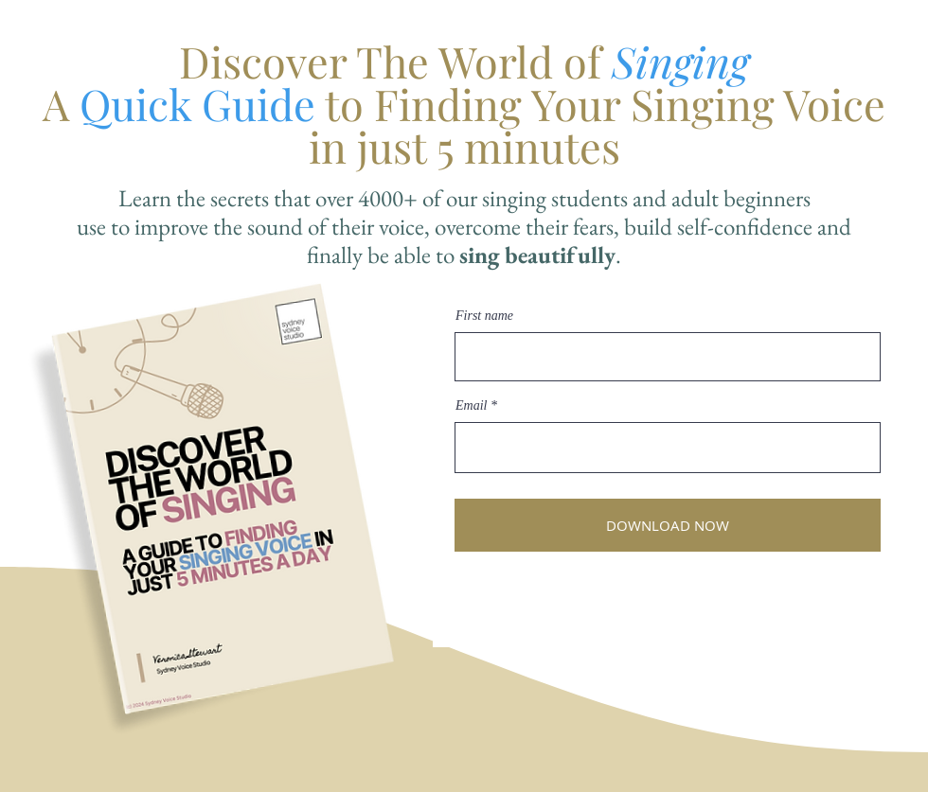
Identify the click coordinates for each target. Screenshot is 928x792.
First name (484, 316)
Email (471, 406)
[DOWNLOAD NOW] (668, 525)
